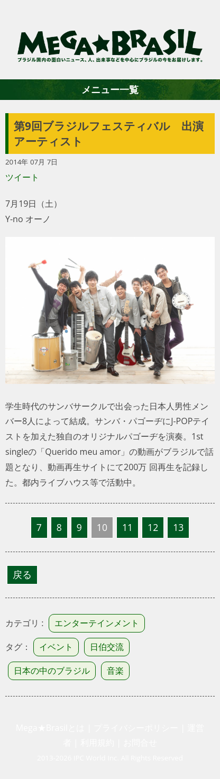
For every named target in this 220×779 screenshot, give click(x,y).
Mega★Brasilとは (50, 728)
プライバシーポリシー (136, 728)
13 (178, 527)
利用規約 (97, 742)
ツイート (22, 177)
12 (153, 527)
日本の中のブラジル (52, 670)
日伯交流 (107, 647)
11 (127, 527)
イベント (56, 647)
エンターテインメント (96, 623)
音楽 (115, 670)
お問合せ (140, 742)
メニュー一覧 (110, 89)
